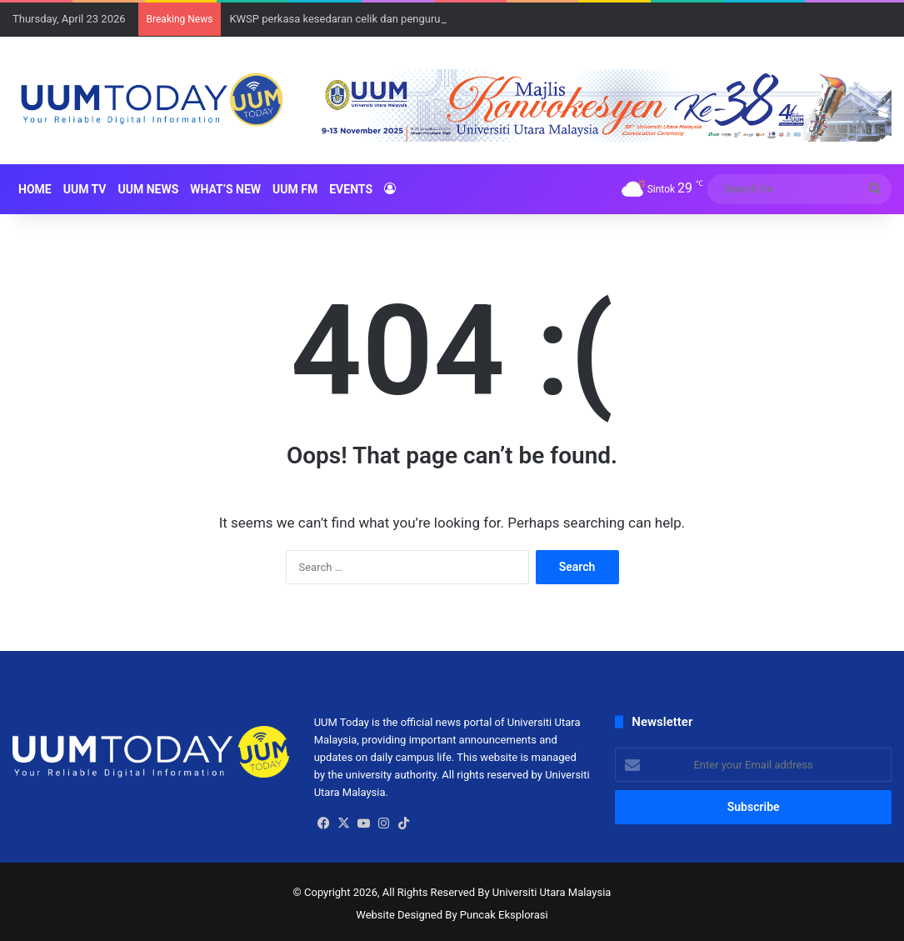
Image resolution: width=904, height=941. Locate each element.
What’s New (225, 189)
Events (350, 189)
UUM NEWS (147, 189)
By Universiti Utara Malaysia (544, 892)
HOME (35, 189)
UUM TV (85, 189)
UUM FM (294, 189)
